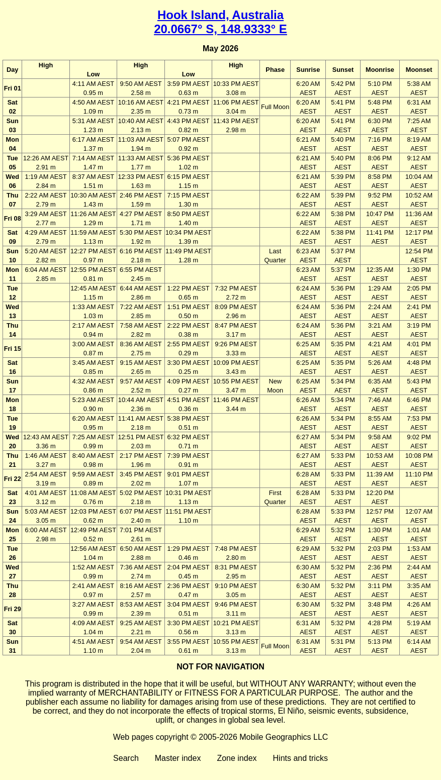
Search (126, 758)
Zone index (236, 758)
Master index (178, 758)
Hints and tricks (300, 758)
